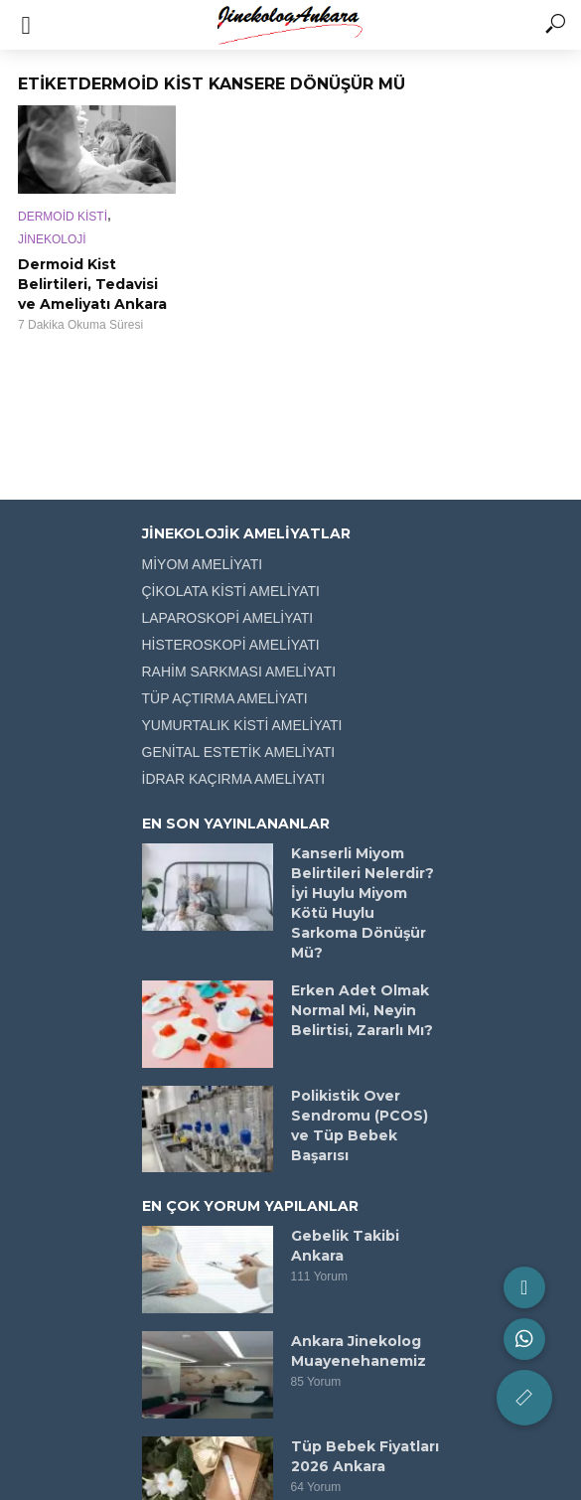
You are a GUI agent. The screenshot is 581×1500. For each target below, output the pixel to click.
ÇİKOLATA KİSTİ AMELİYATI (231, 591)
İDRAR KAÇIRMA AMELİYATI (234, 779)
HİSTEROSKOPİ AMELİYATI (231, 645)
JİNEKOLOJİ (52, 239)
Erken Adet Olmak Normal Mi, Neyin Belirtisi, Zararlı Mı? (362, 1010)
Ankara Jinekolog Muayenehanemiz (358, 1351)
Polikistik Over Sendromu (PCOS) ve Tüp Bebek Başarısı (359, 1125)
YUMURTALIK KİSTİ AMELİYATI (242, 725)
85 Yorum (316, 1382)
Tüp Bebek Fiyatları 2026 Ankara (365, 1456)
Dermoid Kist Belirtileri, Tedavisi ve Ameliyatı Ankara (92, 284)
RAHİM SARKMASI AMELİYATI (239, 671)
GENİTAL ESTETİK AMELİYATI (239, 752)
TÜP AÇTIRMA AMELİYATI (225, 698)
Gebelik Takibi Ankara (345, 1246)
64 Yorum (316, 1487)
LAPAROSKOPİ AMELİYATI (228, 618)
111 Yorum (319, 1276)
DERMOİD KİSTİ (62, 217)
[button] (524, 1397)
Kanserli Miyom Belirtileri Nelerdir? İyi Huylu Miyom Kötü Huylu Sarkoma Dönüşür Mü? (362, 903)
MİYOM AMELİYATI (202, 564)
